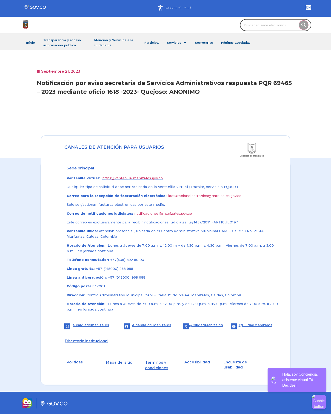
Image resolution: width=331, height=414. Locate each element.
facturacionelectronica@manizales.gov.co (204, 196)
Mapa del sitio (119, 362)
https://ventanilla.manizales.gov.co (132, 178)
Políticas (75, 362)
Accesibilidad (178, 8)
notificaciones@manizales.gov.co (163, 213)
